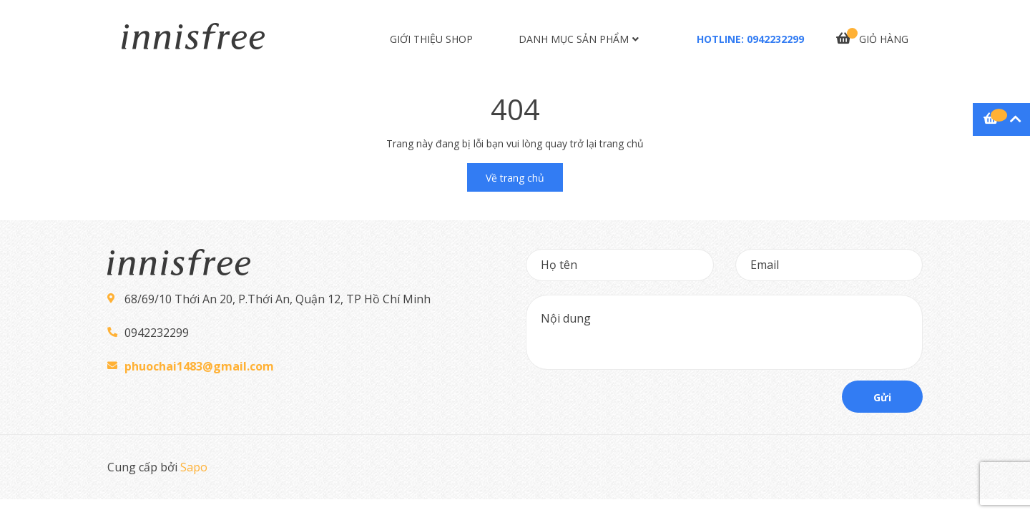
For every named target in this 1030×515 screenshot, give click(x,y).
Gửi (882, 397)
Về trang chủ (515, 178)
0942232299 (775, 39)
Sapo (193, 467)
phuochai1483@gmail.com (199, 366)
